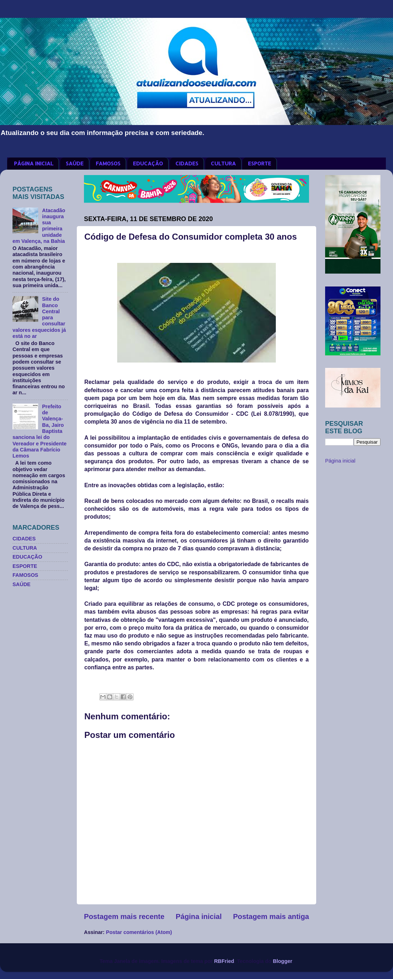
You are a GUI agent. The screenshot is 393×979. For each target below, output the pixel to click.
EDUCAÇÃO (148, 163)
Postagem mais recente (124, 916)
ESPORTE (259, 163)
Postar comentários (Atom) (139, 932)
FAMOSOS (108, 163)
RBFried (224, 961)
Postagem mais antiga (271, 916)
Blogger (282, 961)
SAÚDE (75, 163)
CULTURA (223, 163)
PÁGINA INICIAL (33, 163)
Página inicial (199, 916)
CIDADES (186, 163)
